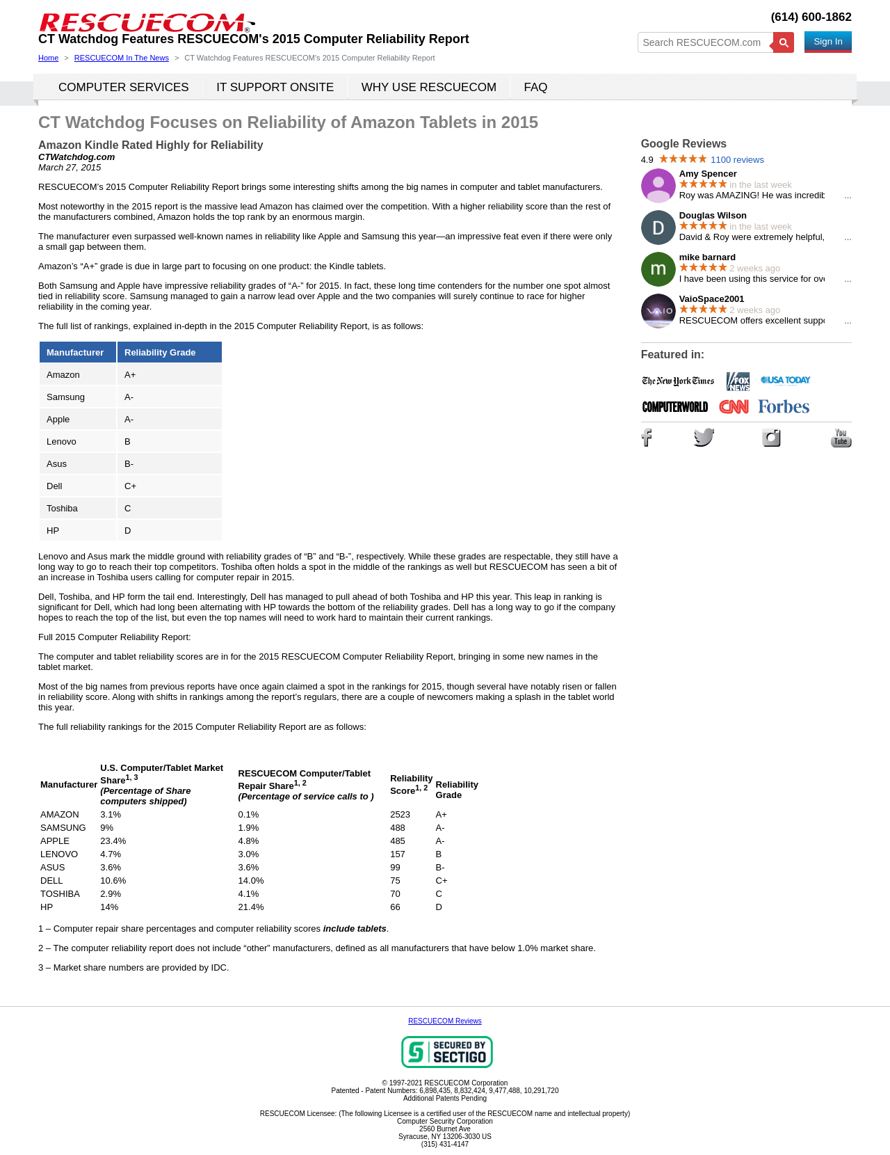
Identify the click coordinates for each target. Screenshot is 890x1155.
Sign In (828, 41)
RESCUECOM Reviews (445, 1021)
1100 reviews (737, 159)
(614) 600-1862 (811, 17)
